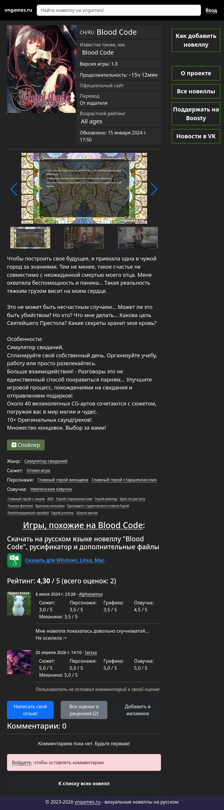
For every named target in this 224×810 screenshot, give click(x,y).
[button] (14, 189)
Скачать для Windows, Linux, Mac (64, 560)
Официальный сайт (102, 85)
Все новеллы (196, 91)
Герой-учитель (62, 512)
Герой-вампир (106, 498)
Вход (211, 10)
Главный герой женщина (63, 479)
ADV (50, 498)
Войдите (21, 762)
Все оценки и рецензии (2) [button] (84, 710)
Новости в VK (196, 136)
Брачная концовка (50, 505)
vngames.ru (88, 802)
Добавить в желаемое (137, 710)
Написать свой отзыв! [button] (30, 710)
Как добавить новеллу (196, 40)
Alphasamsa (91, 594)
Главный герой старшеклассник (124, 479)
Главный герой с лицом (26, 498)
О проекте (196, 73)
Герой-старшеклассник (74, 498)
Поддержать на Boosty (196, 113)
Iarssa (91, 652)
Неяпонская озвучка (51, 489)
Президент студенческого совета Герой (98, 505)
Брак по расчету (132, 498)
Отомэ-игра (38, 470)
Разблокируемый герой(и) (28, 512)
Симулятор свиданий (45, 461)
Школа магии (87, 512)
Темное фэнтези (20, 505)
